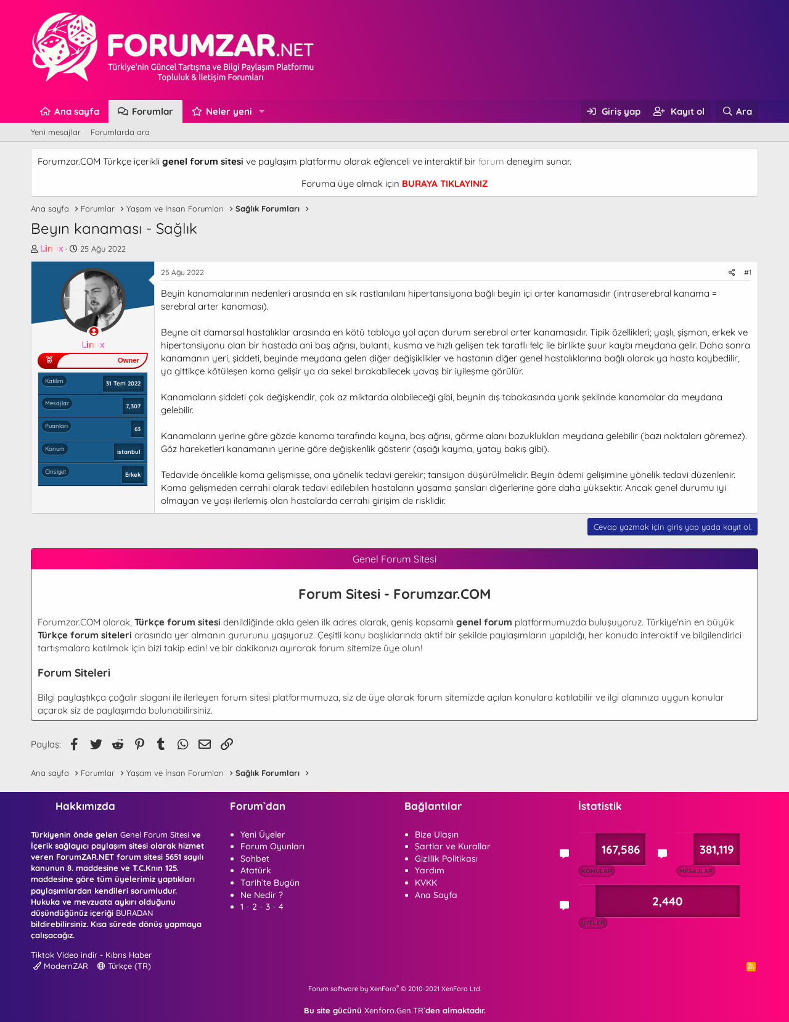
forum (491, 161)
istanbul (129, 451)
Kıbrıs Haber (128, 955)
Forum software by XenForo (394, 988)
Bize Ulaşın (437, 834)
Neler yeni (229, 111)
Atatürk (255, 870)
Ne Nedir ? (261, 894)
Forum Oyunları (272, 846)
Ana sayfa (76, 111)
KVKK (426, 882)
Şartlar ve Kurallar (453, 846)
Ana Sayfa (436, 894)
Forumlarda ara (120, 132)
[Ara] (737, 111)
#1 (747, 272)
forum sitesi (245, 697)
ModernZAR (60, 966)
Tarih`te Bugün (270, 882)
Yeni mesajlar (56, 132)
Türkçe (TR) (124, 966)
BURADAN (134, 913)
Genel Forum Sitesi (154, 834)
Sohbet (254, 858)
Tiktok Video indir (64, 955)
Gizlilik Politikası (446, 858)
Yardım (429, 870)
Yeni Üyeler (262, 834)
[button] (262, 111)
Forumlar (152, 111)
